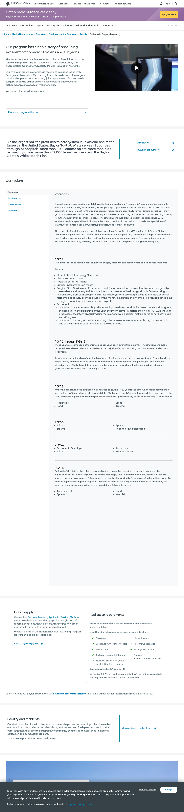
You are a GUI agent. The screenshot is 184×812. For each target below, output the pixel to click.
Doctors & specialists (44, 3)
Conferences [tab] (14, 204)
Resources (104, 3)
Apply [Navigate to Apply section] (40, 31)
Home (6, 40)
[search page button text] (176, 3)
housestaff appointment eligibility (73, 699)
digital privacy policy (80, 804)
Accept (168, 789)
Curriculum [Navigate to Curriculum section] (26, 31)
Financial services (122, 3)
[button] (136, 73)
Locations (63, 3)
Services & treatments (83, 3)
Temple (83, 40)
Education (41, 40)
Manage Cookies (145, 789)
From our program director (47, 118)
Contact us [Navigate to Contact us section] (109, 31)
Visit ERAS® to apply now (28, 649)
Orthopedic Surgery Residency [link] (105, 40)
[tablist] (27, 393)
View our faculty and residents (139, 733)
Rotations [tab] (13, 198)
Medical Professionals (22, 40)
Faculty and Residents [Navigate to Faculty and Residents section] (59, 31)
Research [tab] (13, 216)
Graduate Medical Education (63, 40)
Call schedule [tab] (14, 210)
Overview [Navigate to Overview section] (11, 31)
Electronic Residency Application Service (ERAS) (55, 623)
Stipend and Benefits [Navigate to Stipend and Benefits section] (88, 31)
